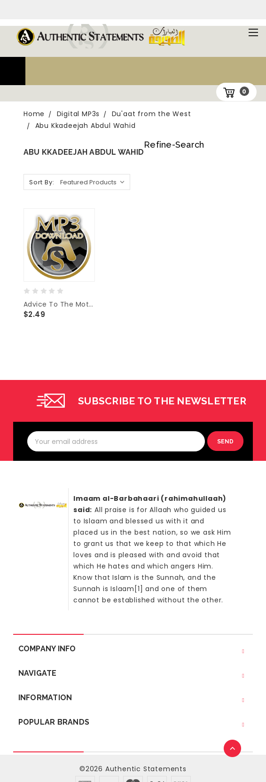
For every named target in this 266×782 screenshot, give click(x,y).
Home (34, 113)
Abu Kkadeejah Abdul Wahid (85, 125)
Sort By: (41, 182)
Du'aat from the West (151, 113)
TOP (233, 749)
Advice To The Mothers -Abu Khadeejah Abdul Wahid (59, 304)
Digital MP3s (78, 113)
